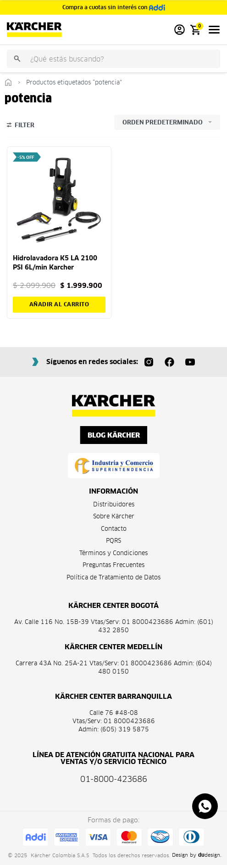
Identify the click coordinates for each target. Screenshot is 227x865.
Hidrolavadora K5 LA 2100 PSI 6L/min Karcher (55, 262)
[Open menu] (214, 29)
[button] (59, 304)
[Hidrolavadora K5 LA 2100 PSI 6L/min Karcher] (59, 198)
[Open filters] (20, 126)
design (209, 855)
